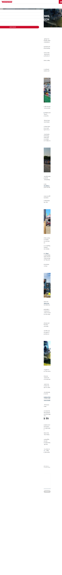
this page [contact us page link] (27, 468)
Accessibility (18, 523)
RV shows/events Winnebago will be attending (23, 56)
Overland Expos (25, 238)
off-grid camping (26, 255)
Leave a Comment (14, 471)
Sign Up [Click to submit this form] (45, 511)
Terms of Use (57, 523)
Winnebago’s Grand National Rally (36, 112)
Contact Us (25, 523)
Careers (19, 519)
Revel (47, 253)
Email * (44, 507)
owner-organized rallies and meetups (19, 57)
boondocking (36, 255)
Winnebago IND (5, 519)
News (13, 519)
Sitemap (11, 523)
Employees (26, 519)
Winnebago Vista (46, 397)
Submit (47, 491)
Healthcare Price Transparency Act (35, 523)
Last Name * (45, 504)
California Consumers (48, 523)
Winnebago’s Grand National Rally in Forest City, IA (31, 452)
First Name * (45, 501)
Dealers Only (36, 519)
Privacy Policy (5, 523)
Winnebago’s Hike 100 (39, 253)
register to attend (36, 126)
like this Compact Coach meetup (19, 109)
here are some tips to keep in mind (21, 189)
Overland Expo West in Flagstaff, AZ (38, 450)
